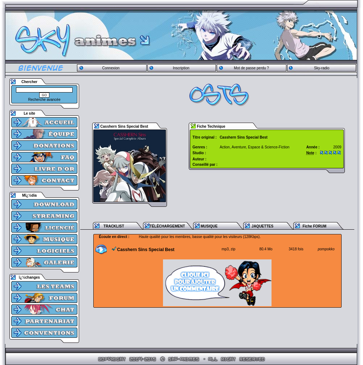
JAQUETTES (262, 226)
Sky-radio (321, 68)
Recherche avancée (44, 100)
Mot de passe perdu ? (251, 68)
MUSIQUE (209, 226)
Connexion (110, 68)
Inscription (181, 68)
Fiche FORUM (314, 226)
